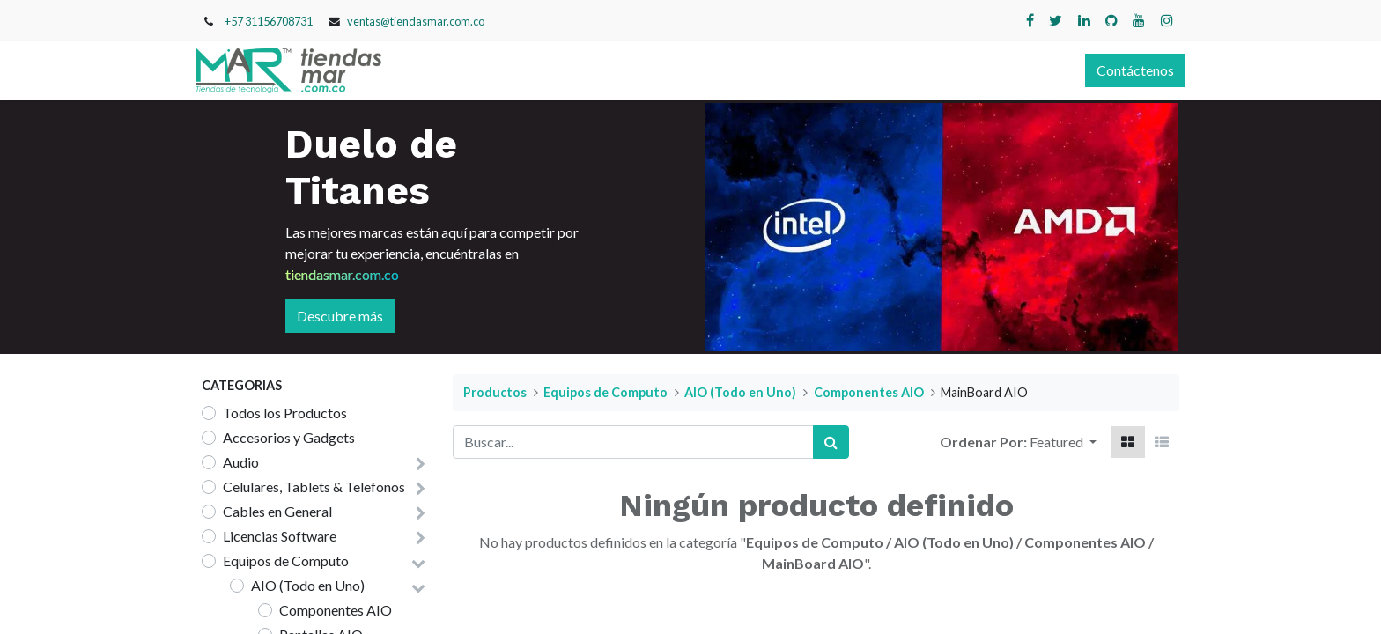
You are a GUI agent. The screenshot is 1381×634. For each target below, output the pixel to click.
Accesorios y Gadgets (289, 437)
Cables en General (277, 511)
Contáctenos (1129, 70)
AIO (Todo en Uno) (308, 585)
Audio (241, 461)
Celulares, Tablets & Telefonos (314, 486)
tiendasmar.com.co (342, 274)
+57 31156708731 (269, 21)
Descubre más (340, 315)
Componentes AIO (335, 609)
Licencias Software (279, 535)
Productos (495, 392)
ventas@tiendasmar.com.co (415, 21)
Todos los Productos (285, 412)
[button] (1063, 442)
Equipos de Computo (286, 560)
